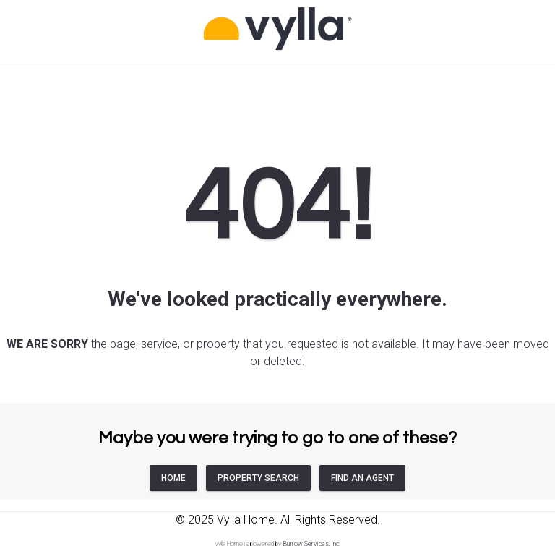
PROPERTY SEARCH (258, 478)
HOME (173, 478)
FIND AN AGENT (362, 478)
